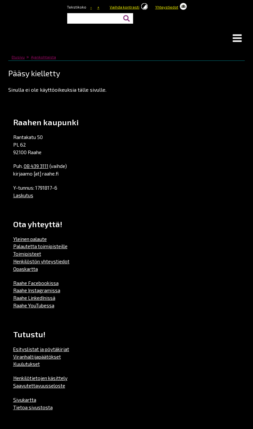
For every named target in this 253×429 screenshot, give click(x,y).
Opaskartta (25, 269)
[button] (237, 38)
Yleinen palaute (30, 239)
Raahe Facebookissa (36, 283)
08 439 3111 (36, 166)
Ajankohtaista (43, 57)
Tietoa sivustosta (33, 407)
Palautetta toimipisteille (40, 246)
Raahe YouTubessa (33, 305)
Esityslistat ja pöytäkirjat (41, 349)
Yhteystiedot (166, 7)
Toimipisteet (27, 254)
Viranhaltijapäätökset (37, 357)
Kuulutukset (26, 364)
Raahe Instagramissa (36, 290)
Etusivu (18, 57)
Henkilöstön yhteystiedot (41, 261)
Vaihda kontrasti (124, 7)
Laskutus (23, 195)
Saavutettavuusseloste (39, 386)
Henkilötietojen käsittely (40, 378)
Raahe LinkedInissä (34, 298)
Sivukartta (24, 400)
